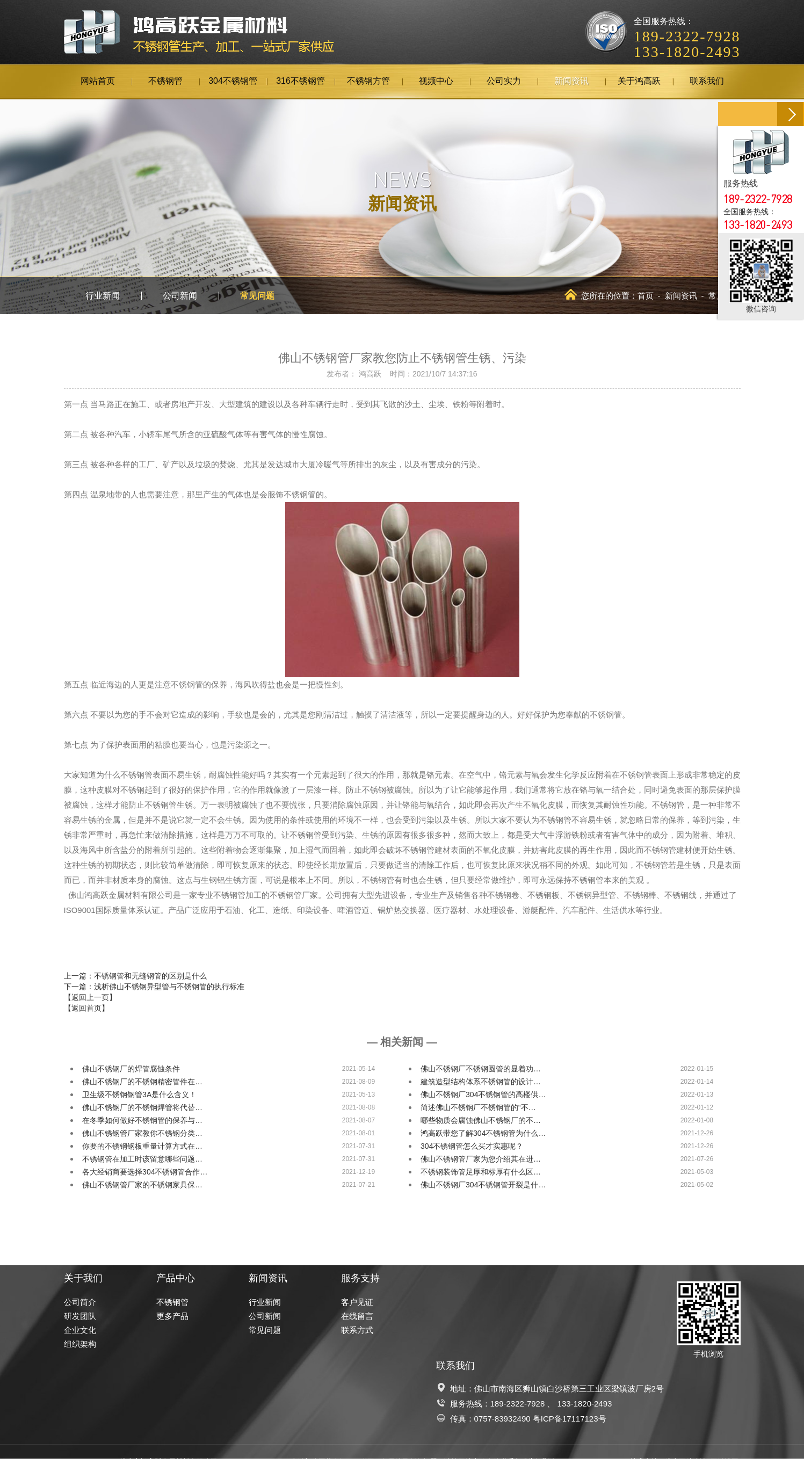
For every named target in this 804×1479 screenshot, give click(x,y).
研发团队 (80, 1316)
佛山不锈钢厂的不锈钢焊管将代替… (142, 1107)
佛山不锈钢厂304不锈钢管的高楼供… (483, 1094)
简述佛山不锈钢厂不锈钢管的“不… (478, 1107)
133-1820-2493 (584, 1403)
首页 (646, 295)
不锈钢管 (165, 81)
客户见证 (357, 1302)
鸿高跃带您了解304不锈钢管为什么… (483, 1133)
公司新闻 (180, 295)
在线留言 (357, 1316)
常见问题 (257, 295)
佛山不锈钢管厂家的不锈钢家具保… (142, 1184)
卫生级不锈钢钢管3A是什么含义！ (139, 1094)
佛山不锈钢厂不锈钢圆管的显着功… (481, 1068)
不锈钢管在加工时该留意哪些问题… (142, 1159)
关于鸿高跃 (639, 81)
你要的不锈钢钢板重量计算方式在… (142, 1146)
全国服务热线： (687, 30)
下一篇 (154, 986)
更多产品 (172, 1316)
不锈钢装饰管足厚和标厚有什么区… (481, 1172)
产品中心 (175, 1278)
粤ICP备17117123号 (569, 1418)
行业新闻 (102, 295)
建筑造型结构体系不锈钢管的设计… (481, 1081)
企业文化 (80, 1330)
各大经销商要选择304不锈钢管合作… (144, 1172)
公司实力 (504, 81)
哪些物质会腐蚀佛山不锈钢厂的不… (481, 1120)
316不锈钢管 (300, 81)
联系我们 (707, 81)
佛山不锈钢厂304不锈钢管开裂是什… (483, 1184)
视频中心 (436, 81)
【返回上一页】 (90, 997)
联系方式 (357, 1330)
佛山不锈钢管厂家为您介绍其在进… (481, 1159)
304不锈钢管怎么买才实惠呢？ (472, 1146)
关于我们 (83, 1278)
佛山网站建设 (686, 1462)
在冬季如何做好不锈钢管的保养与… (142, 1120)
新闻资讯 (571, 81)
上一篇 (135, 976)
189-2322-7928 (517, 1403)
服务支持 (360, 1278)
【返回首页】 (86, 1008)
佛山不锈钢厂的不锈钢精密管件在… (142, 1081)
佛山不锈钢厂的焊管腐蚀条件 (131, 1068)
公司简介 (80, 1302)
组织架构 (80, 1344)
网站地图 (724, 1462)
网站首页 (98, 81)
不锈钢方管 (368, 81)
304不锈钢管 (232, 81)
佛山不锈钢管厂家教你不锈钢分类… (142, 1133)
